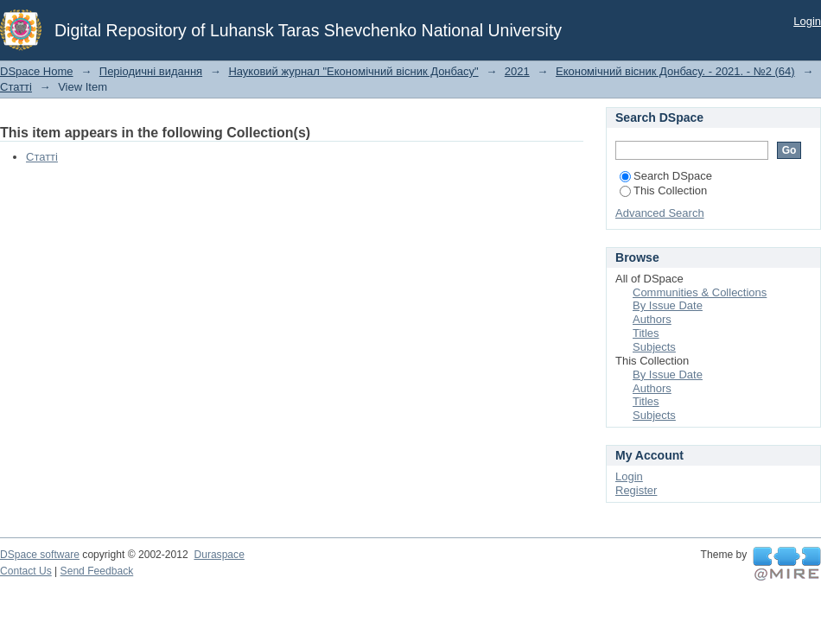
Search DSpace (666, 175)
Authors (652, 319)
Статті (16, 86)
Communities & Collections (700, 292)
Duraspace (219, 555)
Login (807, 21)
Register (636, 490)
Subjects (654, 346)
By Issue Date (668, 305)
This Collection (663, 190)
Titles (646, 333)
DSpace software (40, 555)
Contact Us (26, 571)
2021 (517, 71)
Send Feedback (97, 571)
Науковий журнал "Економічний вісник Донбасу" (353, 71)
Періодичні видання (150, 71)
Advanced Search (659, 212)
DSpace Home (36, 71)
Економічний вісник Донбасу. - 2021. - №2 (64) (675, 71)
